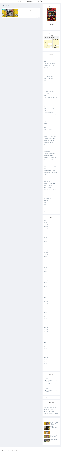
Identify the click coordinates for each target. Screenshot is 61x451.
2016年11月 (46, 355)
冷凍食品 (45, 123)
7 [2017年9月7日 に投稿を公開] (51, 40)
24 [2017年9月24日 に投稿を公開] (57, 44)
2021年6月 (46, 237)
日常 (45, 168)
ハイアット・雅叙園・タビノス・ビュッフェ (51, 97)
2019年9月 (46, 282)
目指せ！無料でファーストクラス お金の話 (50, 189)
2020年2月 (46, 271)
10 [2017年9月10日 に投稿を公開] (57, 40)
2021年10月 (46, 228)
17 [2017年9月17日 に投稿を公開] (57, 42)
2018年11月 (46, 303)
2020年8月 (46, 258)
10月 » (55, 47)
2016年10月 (46, 357)
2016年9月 (46, 359)
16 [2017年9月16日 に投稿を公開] (55, 42)
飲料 (45, 211)
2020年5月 (46, 265)
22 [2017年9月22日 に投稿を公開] (53, 44)
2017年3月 (46, 346)
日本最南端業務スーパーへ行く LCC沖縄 (50, 172)
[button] (59, 397)
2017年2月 (46, 348)
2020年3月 (46, 269)
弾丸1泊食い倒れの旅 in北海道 (49, 142)
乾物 (45, 121)
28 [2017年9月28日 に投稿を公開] (51, 45)
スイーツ (45, 84)
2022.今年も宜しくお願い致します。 (49, 409)
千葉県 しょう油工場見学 (48, 129)
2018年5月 (46, 316)
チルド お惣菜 (46, 93)
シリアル (45, 80)
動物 (45, 127)
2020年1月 (46, 273)
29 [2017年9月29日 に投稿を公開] (53, 45)
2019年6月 (46, 288)
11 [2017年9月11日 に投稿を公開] (45, 42)
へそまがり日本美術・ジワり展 (49, 65)
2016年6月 (46, 365)
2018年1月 (46, 325)
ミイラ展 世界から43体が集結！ (49, 112)
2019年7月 (46, 286)
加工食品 (45, 125)
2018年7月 (46, 312)
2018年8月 (46, 310)
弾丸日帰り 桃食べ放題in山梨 (48, 155)
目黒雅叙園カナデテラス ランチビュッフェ (50, 191)
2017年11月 (46, 329)
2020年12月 (46, 250)
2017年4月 (46, 344)
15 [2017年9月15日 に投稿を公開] (53, 42)
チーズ (45, 95)
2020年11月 (46, 252)
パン (45, 106)
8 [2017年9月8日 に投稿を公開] (53, 40)
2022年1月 (46, 222)
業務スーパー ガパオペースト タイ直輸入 (51, 413)
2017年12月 (46, 327)
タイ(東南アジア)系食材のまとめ (49, 91)
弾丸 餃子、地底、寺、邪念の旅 (49, 140)
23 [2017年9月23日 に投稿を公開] (55, 44)
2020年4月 (46, 267)
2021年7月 (46, 235)
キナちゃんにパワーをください (49, 76)
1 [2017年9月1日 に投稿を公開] (53, 39)
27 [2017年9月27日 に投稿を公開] (49, 45)
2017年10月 (46, 331)
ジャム (45, 82)
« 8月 (47, 47)
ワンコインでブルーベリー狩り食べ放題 (50, 114)
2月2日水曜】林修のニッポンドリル (51, 380)
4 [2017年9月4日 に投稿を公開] (45, 40)
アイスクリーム (46, 67)
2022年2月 (46, 220)
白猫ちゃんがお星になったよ (48, 187)
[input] (51, 397)
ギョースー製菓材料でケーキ (48, 78)
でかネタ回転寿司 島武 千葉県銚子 (49, 63)
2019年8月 (46, 284)
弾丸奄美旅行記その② (47, 151)
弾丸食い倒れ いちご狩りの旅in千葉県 (50, 166)
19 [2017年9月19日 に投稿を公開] (47, 44)
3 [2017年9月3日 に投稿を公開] (57, 39)
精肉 (45, 196)
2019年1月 (46, 299)
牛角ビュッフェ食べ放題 (48, 185)
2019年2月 (46, 297)
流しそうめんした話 (47, 181)
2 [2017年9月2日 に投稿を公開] (55, 39)
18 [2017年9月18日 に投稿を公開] (45, 44)
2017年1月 (46, 350)
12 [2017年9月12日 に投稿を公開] (47, 42)
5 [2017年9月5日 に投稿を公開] (47, 40)
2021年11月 (46, 226)
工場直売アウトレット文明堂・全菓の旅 (50, 136)
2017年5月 (46, 342)
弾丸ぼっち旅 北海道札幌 (48, 144)
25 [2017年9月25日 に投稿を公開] (45, 45)
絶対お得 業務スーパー (47, 198)
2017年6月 (46, 340)
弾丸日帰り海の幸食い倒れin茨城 (49, 159)
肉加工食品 (46, 200)
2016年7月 (46, 363)
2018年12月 (46, 301)
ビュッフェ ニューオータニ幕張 (49, 108)
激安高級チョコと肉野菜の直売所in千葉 (50, 183)
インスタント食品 (47, 69)
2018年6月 (46, 314)
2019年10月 (46, 280)
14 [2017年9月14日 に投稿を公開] (51, 42)
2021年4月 (46, 241)
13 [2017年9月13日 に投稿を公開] (49, 42)
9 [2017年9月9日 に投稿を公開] (55, 40)
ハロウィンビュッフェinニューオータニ (50, 99)
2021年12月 (46, 224)
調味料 (45, 202)
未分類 (45, 174)
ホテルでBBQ (46, 110)
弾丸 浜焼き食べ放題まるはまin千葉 (49, 138)
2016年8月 (46, 361)
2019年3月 (46, 295)
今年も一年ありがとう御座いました (49, 411)
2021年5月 (46, 239)
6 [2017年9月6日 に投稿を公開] (49, 40)
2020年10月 (46, 254)
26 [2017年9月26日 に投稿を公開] (47, 45)
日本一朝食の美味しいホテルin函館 (49, 170)
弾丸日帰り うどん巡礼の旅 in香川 (49, 153)
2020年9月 (46, 256)
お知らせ (45, 61)
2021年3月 (46, 243)
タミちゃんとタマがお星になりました (50, 407)
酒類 (45, 204)
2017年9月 (46, 333)
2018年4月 (46, 318)
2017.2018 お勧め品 (47, 59)
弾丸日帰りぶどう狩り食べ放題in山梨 (50, 157)
